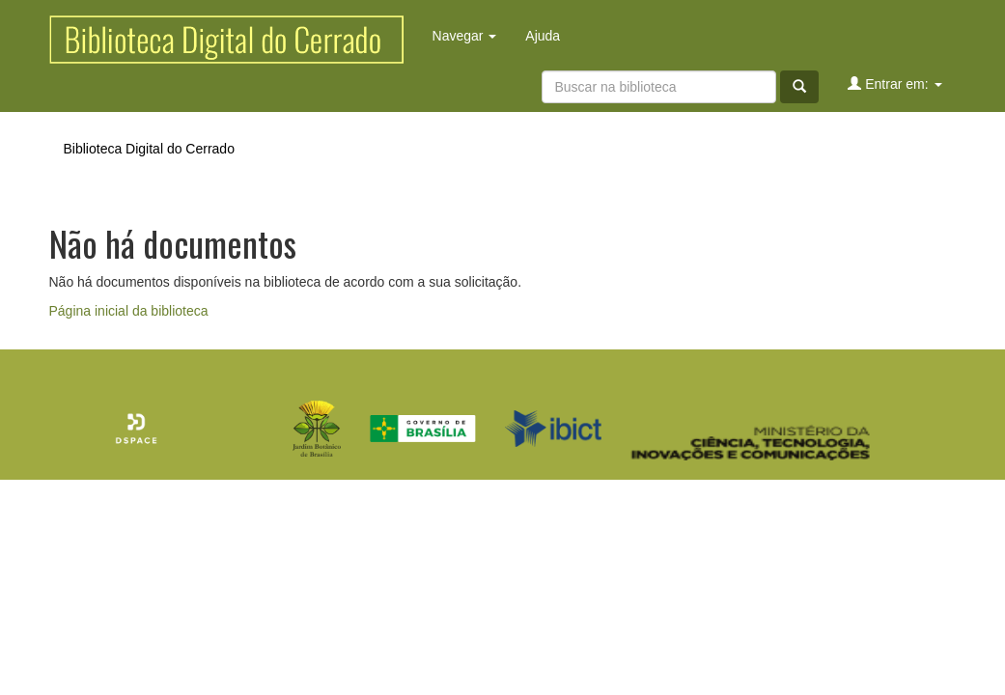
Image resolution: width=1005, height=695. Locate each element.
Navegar (465, 35)
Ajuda (542, 35)
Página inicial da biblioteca (129, 311)
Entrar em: (894, 83)
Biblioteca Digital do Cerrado (149, 148)
